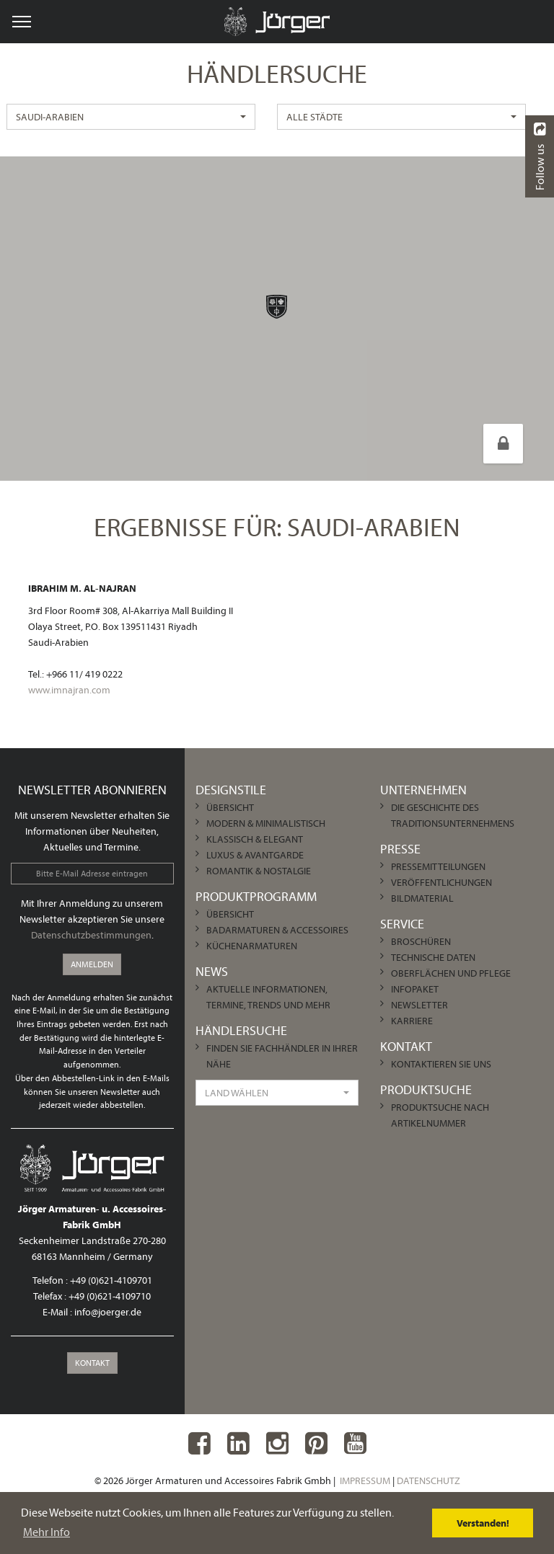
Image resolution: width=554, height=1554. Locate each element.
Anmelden (92, 964)
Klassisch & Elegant (254, 838)
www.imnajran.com (69, 689)
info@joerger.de (107, 1311)
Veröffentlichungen (441, 882)
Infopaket (415, 988)
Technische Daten (433, 957)
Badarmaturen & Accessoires (277, 929)
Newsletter (419, 1004)
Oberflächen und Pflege (451, 973)
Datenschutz (428, 1480)
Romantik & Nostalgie (258, 870)
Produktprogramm (256, 896)
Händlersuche (241, 1030)
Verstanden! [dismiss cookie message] (483, 1523)
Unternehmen (423, 789)
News (211, 971)
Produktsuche (426, 1089)
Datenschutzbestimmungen (91, 934)
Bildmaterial (422, 898)
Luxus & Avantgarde (255, 854)
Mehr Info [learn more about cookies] (46, 1531)
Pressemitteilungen (438, 866)
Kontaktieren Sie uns (441, 1063)
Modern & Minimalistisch (265, 823)
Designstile (230, 789)
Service (402, 923)
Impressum (365, 1480)
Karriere (412, 1020)
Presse (400, 848)
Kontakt (92, 1362)
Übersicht (230, 807)
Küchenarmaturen (251, 945)
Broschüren (421, 941)
